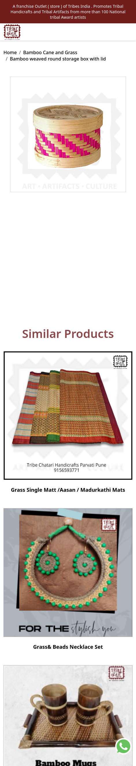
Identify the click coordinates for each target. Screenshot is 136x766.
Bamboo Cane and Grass (50, 52)
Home (10, 52)
